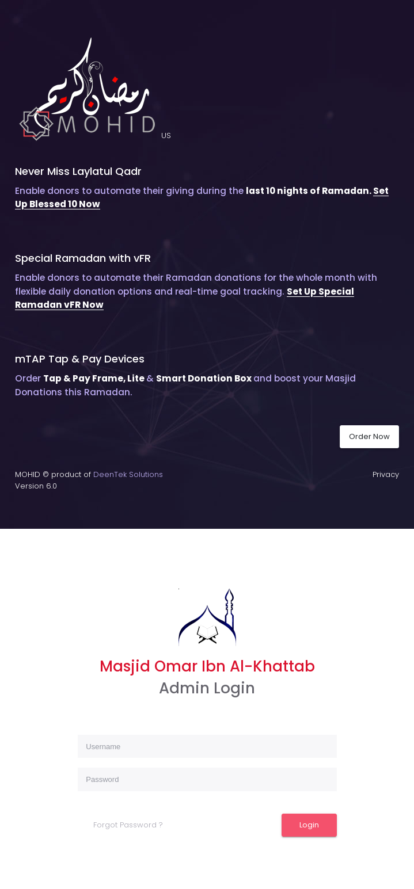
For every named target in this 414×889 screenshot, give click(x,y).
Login (309, 824)
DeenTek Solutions (128, 474)
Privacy (386, 474)
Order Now (369, 436)
